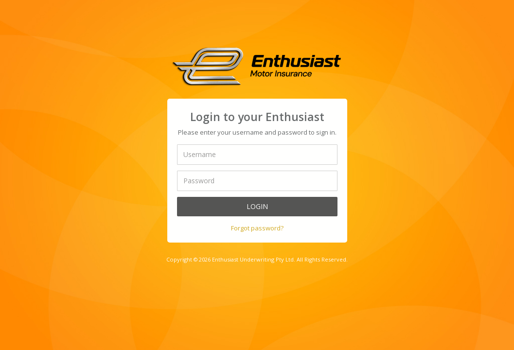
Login (257, 206)
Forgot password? (257, 228)
